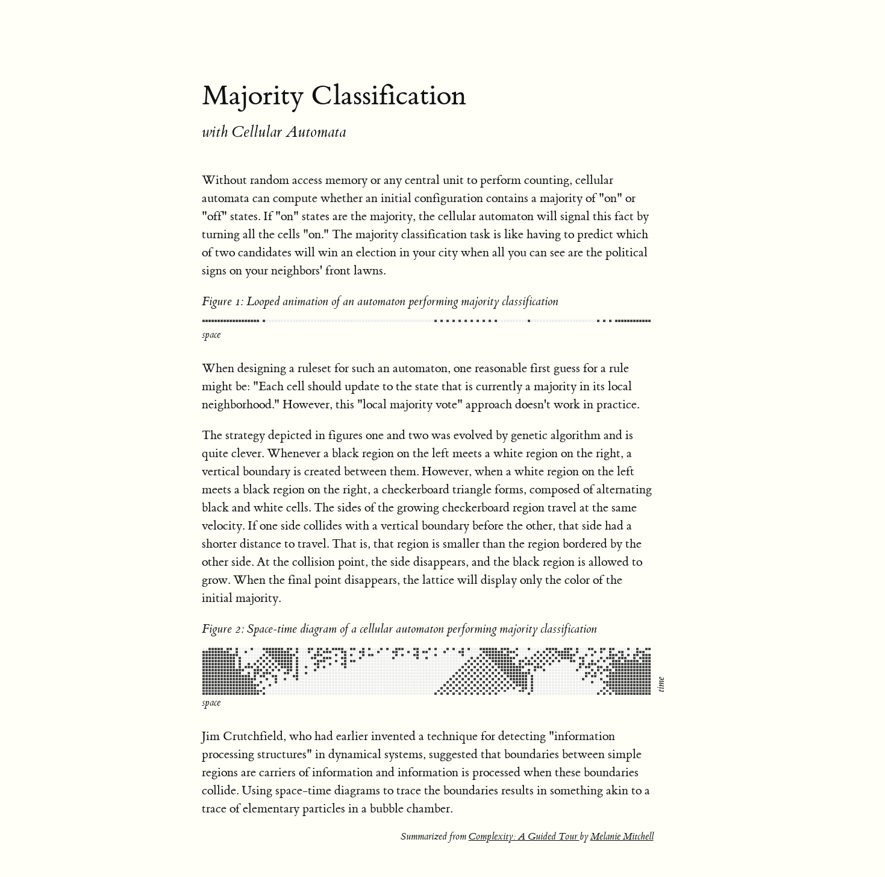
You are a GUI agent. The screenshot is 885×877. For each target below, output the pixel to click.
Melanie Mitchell (622, 818)
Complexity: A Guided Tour (524, 818)
